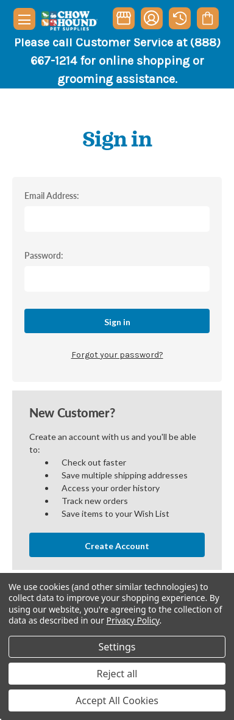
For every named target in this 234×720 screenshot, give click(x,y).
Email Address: (51, 195)
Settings (117, 646)
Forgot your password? (117, 355)
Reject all (117, 673)
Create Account (117, 546)
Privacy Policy (133, 620)
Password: (43, 255)
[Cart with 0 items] (207, 18)
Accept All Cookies (117, 700)
